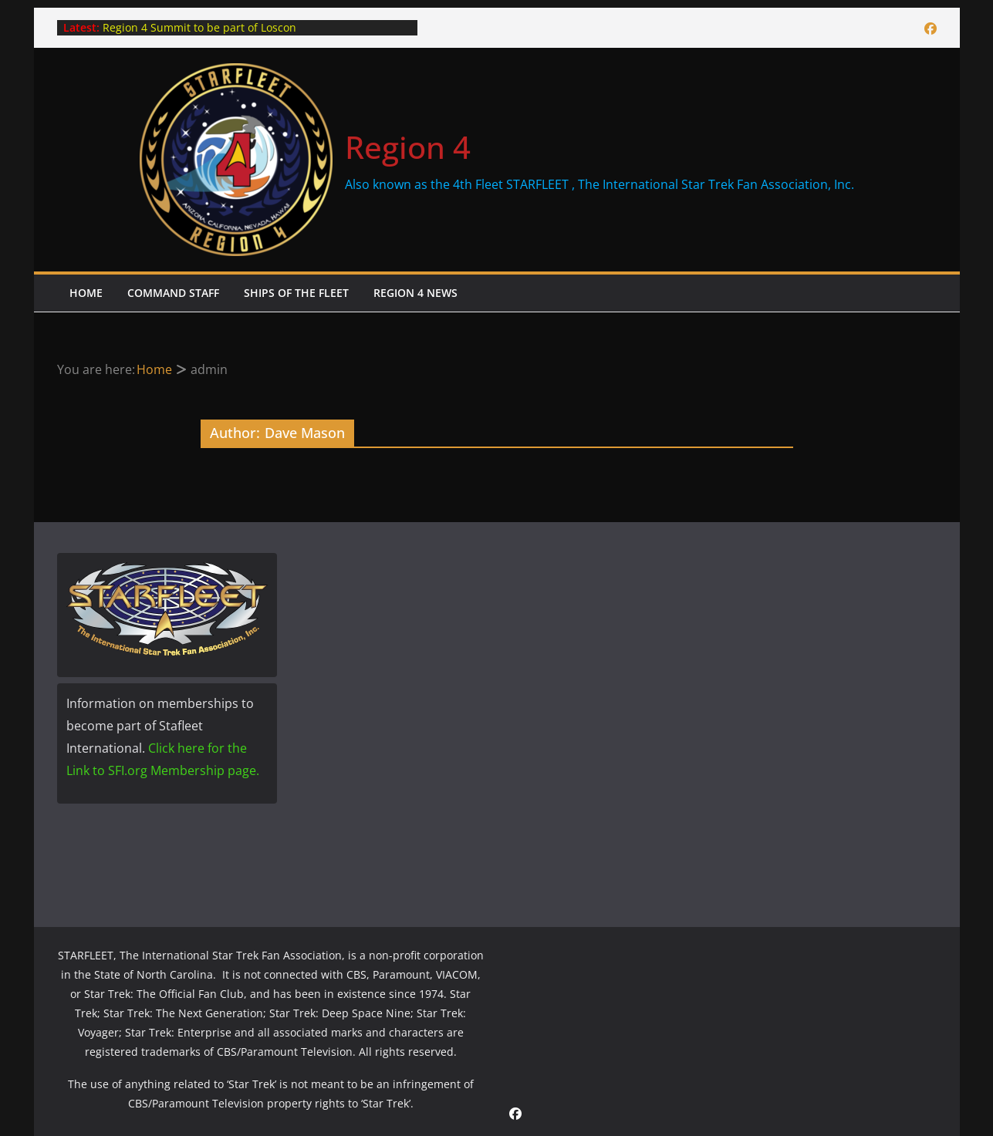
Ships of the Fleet (296, 292)
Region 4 (408, 147)
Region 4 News (415, 292)
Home (86, 292)
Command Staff (173, 292)
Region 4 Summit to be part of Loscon (199, 27)
